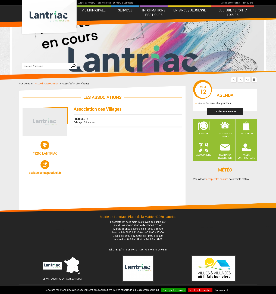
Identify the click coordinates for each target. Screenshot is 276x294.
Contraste (128, 2)
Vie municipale (94, 10)
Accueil (39, 83)
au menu (117, 2)
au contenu (89, 2)
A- (234, 80)
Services (125, 10)
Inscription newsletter (225, 156)
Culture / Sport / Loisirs (232, 12)
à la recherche (104, 2)
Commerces (246, 133)
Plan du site (247, 2)
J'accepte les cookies (173, 290)
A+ (247, 80)
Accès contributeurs (246, 156)
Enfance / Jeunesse (189, 10)
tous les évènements (225, 111)
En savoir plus (222, 290)
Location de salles (225, 135)
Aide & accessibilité (230, 2)
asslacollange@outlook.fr (47, 167)
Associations (52, 83)
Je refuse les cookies (200, 290)
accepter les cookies (217, 179)
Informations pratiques (153, 12)
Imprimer (255, 80)
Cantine (203, 133)
